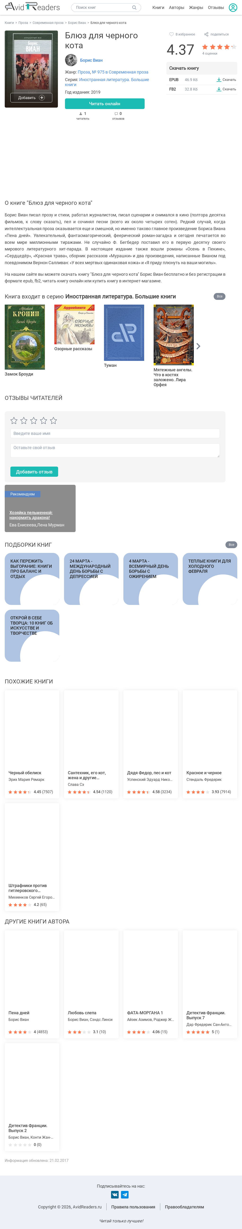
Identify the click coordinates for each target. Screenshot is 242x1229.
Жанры (196, 7)
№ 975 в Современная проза (120, 72)
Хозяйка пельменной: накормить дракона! (31, 517)
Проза (84, 72)
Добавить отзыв (36, 473)
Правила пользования (133, 1206)
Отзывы (216, 7)
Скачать (228, 80)
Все (219, 297)
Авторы (176, 7)
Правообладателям (184, 1206)
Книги (158, 7)
